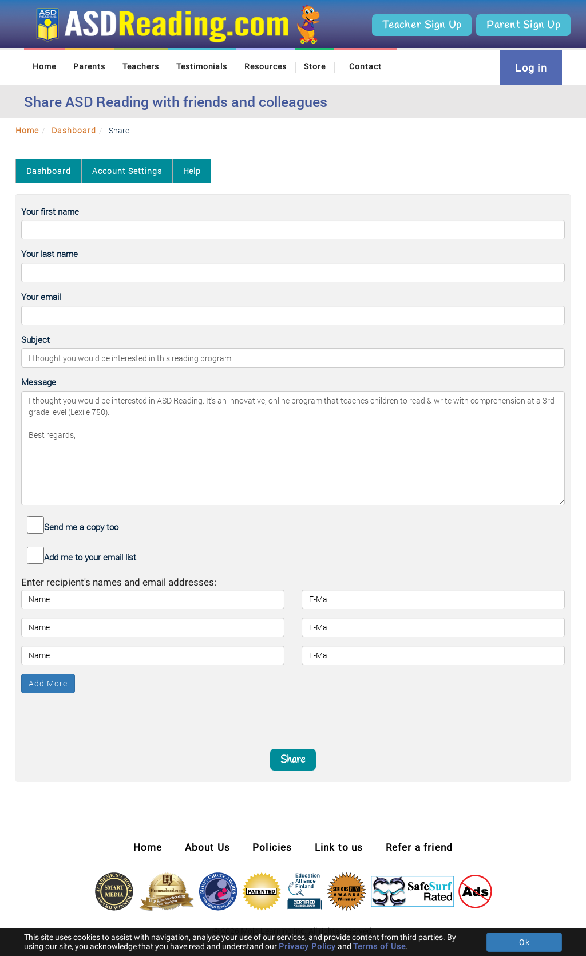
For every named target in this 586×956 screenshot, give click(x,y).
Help (192, 170)
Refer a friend (419, 847)
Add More (48, 683)
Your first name (50, 211)
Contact (365, 66)
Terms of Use (379, 946)
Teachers (140, 66)
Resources (265, 66)
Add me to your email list (90, 557)
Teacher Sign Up (421, 25)
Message (38, 382)
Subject (35, 339)
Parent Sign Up (523, 25)
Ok (524, 942)
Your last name (49, 253)
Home (44, 66)
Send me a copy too (81, 526)
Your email (41, 296)
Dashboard (74, 130)
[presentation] (293, 715)
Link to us (339, 847)
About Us (208, 847)
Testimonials (202, 66)
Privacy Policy (307, 946)
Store (315, 66)
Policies (272, 847)
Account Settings (127, 170)
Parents (89, 66)
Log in (531, 68)
